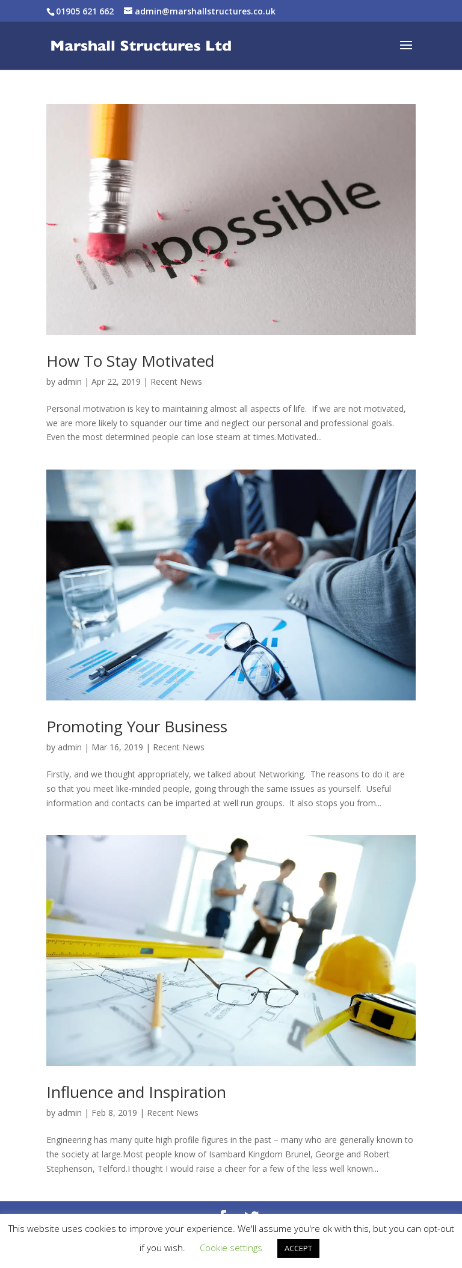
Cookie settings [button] (231, 1248)
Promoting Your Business (136, 726)
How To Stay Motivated (130, 361)
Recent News (176, 381)
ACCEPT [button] (298, 1248)
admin (70, 381)
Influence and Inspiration (136, 1092)
